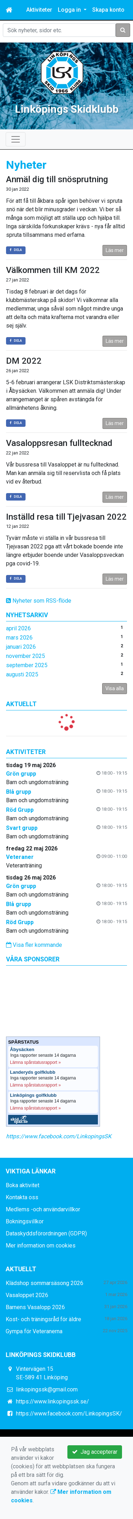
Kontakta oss (22, 1197)
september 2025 (27, 665)
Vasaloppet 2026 (27, 1295)
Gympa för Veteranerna (34, 1331)
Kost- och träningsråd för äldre (43, 1319)
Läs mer (115, 250)
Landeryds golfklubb (32, 1072)
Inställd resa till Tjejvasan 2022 (66, 517)
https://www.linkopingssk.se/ (52, 1401)
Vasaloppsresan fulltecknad (59, 443)
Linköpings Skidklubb (66, 109)
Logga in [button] (70, 9)
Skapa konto (108, 9)
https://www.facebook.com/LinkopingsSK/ (69, 1413)
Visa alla (114, 688)
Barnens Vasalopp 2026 (35, 1307)
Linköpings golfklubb (33, 1095)
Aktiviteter (39, 9)
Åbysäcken (22, 1050)
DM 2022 (23, 361)
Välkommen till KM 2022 (53, 270)
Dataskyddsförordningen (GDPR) (46, 1233)
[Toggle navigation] (16, 139)
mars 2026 (19, 637)
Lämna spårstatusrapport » (35, 1062)
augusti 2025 (22, 674)
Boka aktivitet (22, 1185)
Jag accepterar (94, 1451)
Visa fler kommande (34, 945)
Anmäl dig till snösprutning (57, 179)
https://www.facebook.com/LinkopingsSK (58, 1136)
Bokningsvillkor (25, 1221)
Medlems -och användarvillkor (43, 1209)
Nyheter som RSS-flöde (38, 600)
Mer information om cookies (41, 1245)
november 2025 (25, 656)
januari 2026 (21, 646)
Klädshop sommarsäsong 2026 (44, 1283)
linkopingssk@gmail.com (47, 1389)
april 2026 (18, 628)
